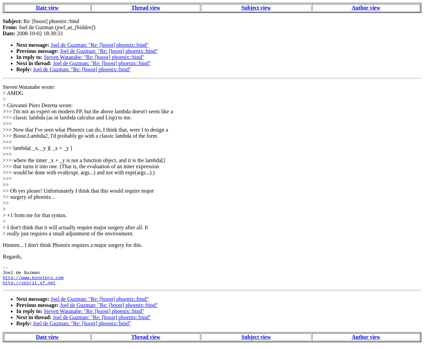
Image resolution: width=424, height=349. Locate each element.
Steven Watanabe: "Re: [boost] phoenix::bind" (94, 57)
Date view (47, 8)
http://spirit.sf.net (29, 287)
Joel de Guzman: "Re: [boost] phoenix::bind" (100, 45)
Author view (366, 8)
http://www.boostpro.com (33, 280)
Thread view (145, 8)
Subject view (256, 8)
